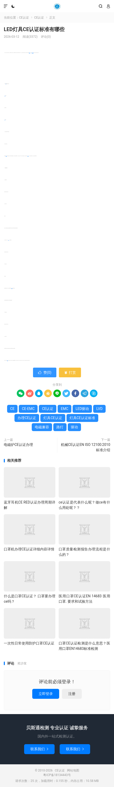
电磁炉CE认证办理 (18, 445)
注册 (71, 694)
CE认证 (56, 6)
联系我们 (39, 749)
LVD (99, 409)
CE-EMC (28, 409)
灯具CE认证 (52, 418)
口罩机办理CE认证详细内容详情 (29, 549)
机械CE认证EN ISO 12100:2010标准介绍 (85, 447)
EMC (64, 409)
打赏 (70, 372)
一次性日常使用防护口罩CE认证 (29, 643)
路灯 (59, 427)
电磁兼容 (42, 427)
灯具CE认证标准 (82, 418)
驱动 (74, 427)
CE (12, 409)
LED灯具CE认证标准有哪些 (34, 29)
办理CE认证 (27, 418)
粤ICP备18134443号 (57, 775)
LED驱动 (82, 409)
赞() (45, 372)
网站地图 (73, 770)
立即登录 (46, 694)
